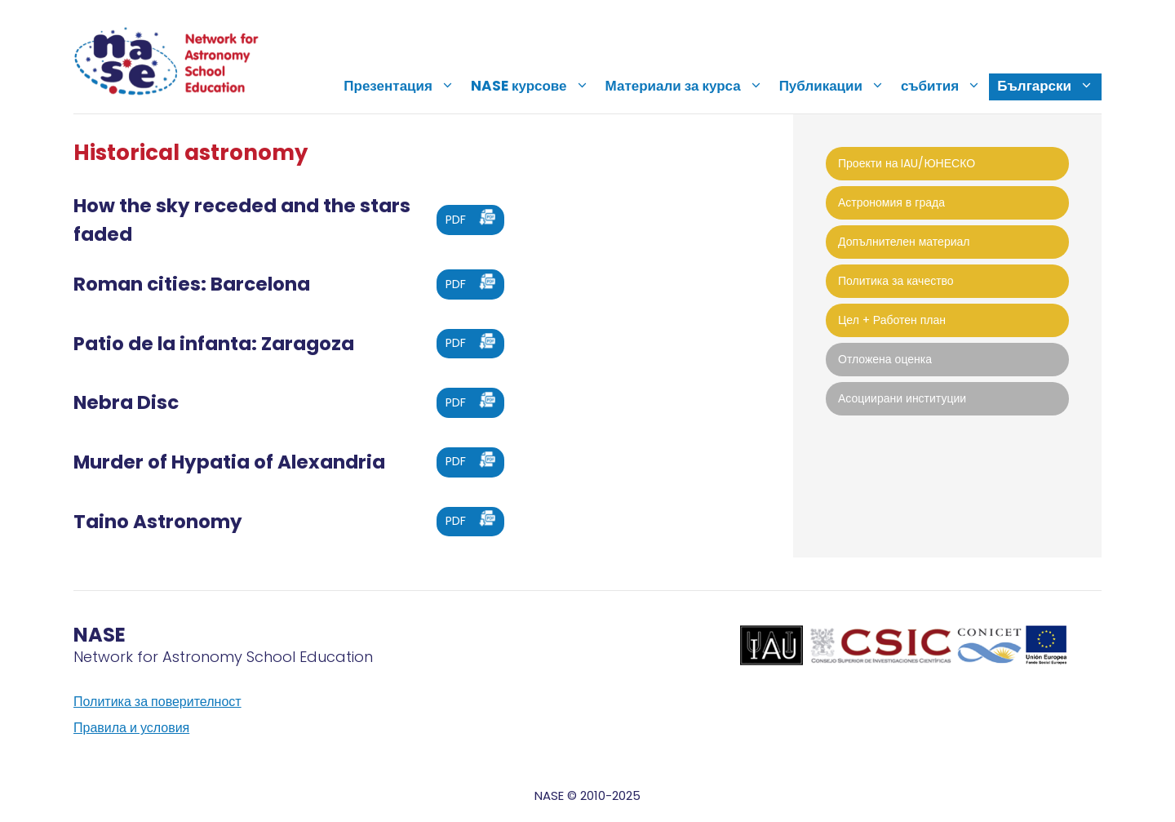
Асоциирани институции (902, 398)
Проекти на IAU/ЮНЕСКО (906, 163)
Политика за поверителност (157, 701)
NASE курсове (534, 85)
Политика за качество (896, 281)
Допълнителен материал (903, 241)
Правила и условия (131, 727)
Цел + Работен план (892, 320)
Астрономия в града (891, 202)
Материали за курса (688, 85)
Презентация (403, 85)
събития (945, 85)
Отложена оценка (885, 359)
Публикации (836, 85)
